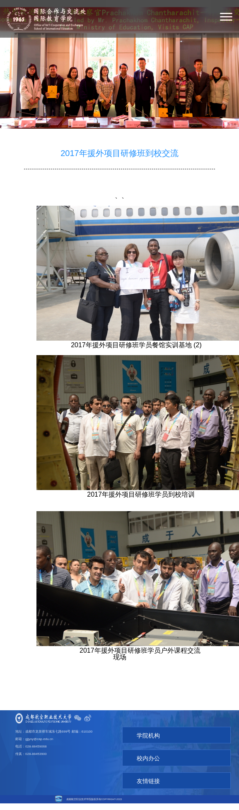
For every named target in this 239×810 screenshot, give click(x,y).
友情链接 (137, 781)
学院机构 (137, 735)
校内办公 (137, 758)
